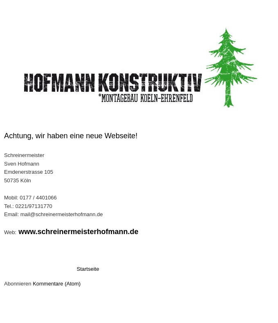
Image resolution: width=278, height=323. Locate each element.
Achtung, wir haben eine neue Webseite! (70, 136)
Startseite (88, 269)
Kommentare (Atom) (57, 284)
